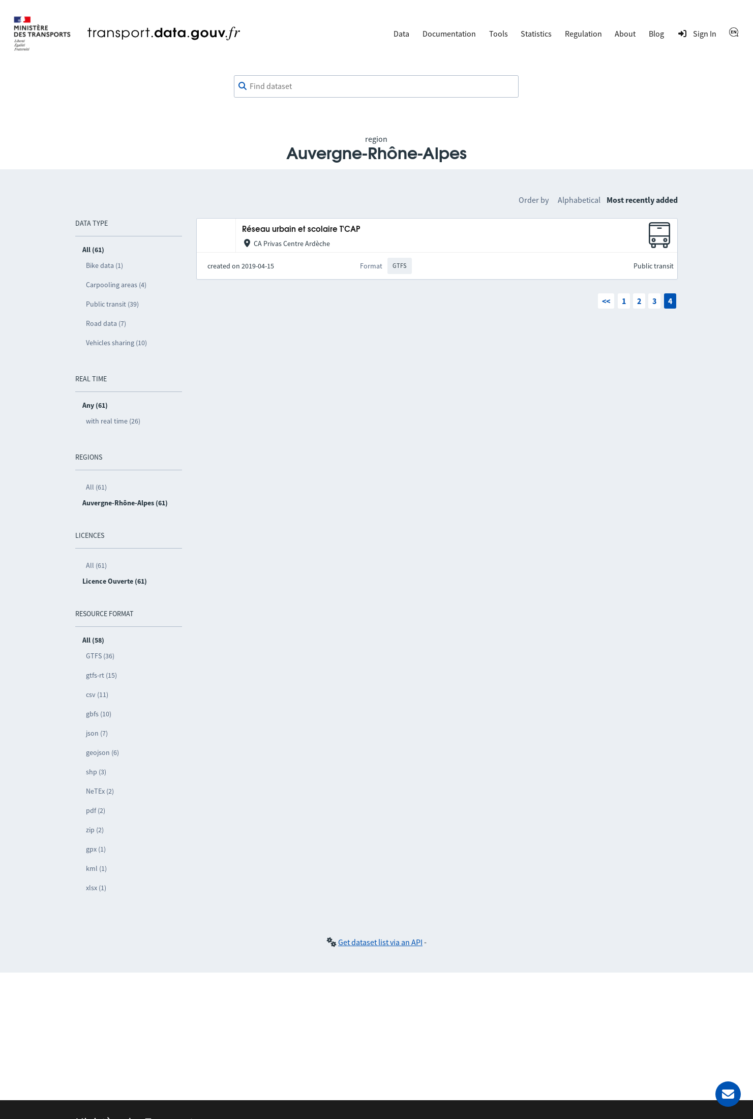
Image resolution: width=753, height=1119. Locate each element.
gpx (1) (96, 849)
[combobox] (376, 86)
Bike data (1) (104, 265)
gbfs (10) (98, 713)
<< (606, 301)
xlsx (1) (96, 887)
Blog (656, 33)
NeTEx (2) (100, 791)
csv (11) (97, 694)
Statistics (536, 33)
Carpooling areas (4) (116, 284)
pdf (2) (95, 810)
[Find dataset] (376, 86)
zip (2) (95, 829)
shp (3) (96, 771)
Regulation (583, 33)
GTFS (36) (100, 655)
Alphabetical (579, 200)
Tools (498, 33)
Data (401, 33)
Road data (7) (106, 323)
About (625, 33)
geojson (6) (102, 752)
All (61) (96, 487)
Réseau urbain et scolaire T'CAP (301, 229)
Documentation (449, 33)
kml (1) (96, 868)
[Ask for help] (728, 1094)
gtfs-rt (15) (101, 675)
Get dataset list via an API (380, 942)
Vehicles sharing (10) (116, 342)
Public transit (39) (112, 304)
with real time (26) (113, 421)
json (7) (97, 733)
